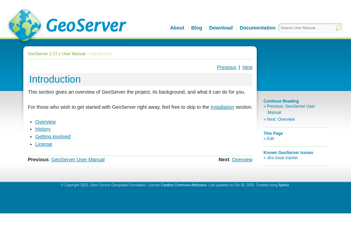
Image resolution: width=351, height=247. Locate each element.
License (43, 144)
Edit (270, 138)
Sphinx (283, 185)
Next (247, 67)
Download (221, 28)
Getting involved (53, 136)
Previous (226, 67)
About (177, 28)
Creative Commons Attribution (184, 185)
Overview (45, 122)
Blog (196, 28)
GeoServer (66, 26)
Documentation (258, 28)
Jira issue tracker (282, 157)
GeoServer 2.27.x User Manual (57, 53)
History (43, 129)
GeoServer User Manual (78, 159)
